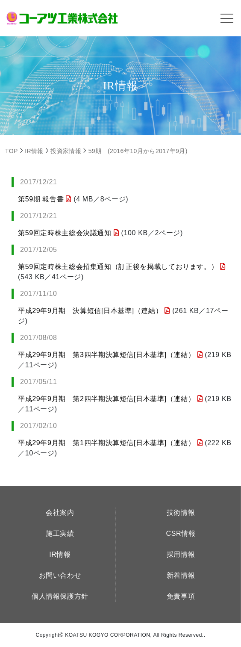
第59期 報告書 (44, 199)
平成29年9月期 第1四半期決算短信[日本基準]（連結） (110, 442)
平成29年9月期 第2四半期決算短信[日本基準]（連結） (110, 398)
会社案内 (60, 512)
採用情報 (181, 554)
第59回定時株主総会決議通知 (68, 232)
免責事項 (181, 596)
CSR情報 (181, 533)
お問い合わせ (60, 575)
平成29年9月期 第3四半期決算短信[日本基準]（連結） (110, 354)
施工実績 (60, 533)
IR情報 (60, 554)
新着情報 (181, 575)
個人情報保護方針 (60, 596)
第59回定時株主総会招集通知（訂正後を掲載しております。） (122, 266)
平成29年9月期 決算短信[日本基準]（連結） (94, 310)
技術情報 (181, 512)
